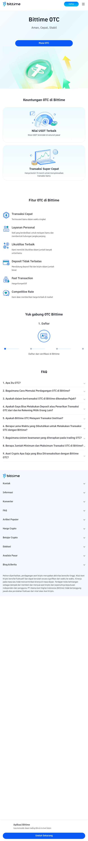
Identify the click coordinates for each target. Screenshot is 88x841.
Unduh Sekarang (44, 836)
